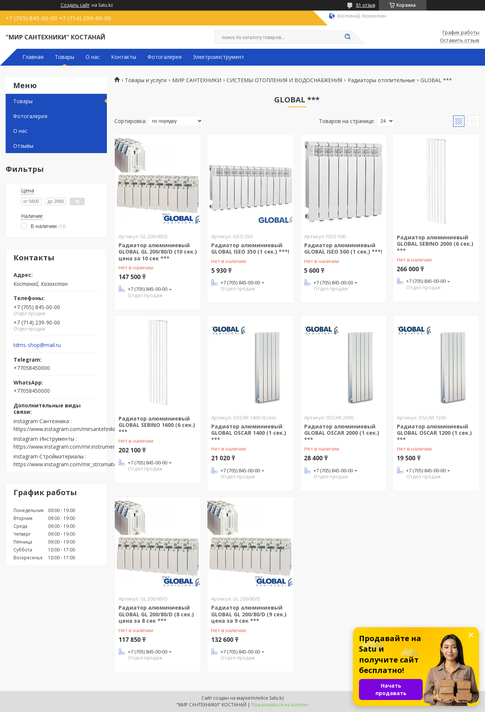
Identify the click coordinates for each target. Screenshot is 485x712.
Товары (64, 57)
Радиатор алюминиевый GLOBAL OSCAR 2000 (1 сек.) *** (341, 433)
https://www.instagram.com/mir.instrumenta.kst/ (72, 446)
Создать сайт (75, 5)
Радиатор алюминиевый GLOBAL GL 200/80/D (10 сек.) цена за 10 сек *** (158, 252)
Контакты (123, 57)
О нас (93, 57)
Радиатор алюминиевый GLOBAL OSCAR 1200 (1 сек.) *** (434, 433)
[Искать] (347, 37)
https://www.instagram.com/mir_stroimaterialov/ (72, 464)
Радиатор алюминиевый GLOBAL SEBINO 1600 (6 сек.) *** (157, 425)
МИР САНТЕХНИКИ (196, 80)
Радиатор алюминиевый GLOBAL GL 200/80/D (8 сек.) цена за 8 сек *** (156, 614)
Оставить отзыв (459, 40)
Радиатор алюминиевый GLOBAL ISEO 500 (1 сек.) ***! (343, 248)
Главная (33, 57)
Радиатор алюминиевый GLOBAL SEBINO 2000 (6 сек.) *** (435, 244)
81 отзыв (365, 5)
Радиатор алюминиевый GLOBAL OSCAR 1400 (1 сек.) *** (248, 433)
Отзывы (23, 145)
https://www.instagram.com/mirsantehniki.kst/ (69, 429)
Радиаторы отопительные (381, 80)
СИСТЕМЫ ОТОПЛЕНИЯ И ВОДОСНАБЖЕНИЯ (284, 80)
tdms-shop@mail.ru (37, 345)
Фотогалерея (164, 57)
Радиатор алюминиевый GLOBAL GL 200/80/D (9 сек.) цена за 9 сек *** (249, 614)
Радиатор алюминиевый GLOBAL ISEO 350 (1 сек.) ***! (250, 248)
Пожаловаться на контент (280, 704)
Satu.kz (276, 698)
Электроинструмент (218, 57)
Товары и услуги (146, 80)
